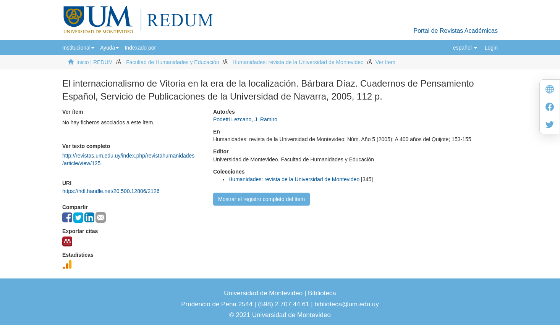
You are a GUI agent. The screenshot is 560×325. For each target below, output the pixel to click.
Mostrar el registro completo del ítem (261, 199)
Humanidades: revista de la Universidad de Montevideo (298, 62)
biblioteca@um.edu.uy (346, 304)
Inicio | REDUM (94, 62)
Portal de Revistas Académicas (455, 30)
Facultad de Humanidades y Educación (172, 62)
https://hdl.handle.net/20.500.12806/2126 (111, 191)
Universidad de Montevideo (264, 293)
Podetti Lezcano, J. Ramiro (245, 119)
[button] (78, 47)
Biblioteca (321, 293)
